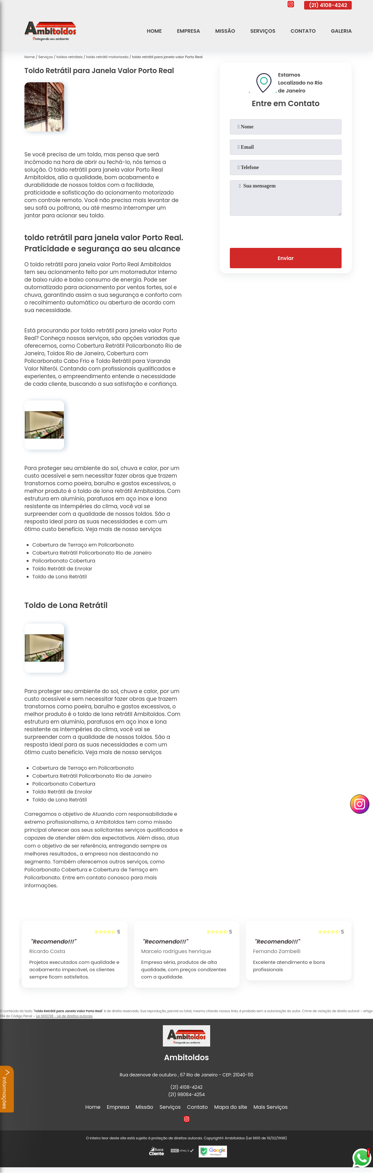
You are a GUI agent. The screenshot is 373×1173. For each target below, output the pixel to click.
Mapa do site (230, 1107)
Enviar (286, 258)
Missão (225, 31)
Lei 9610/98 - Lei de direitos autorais (64, 1016)
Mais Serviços (271, 1107)
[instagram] (291, 5)
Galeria (341, 31)
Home (154, 31)
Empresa (188, 31)
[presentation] (285, 230)
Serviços (262, 31)
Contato (303, 31)
